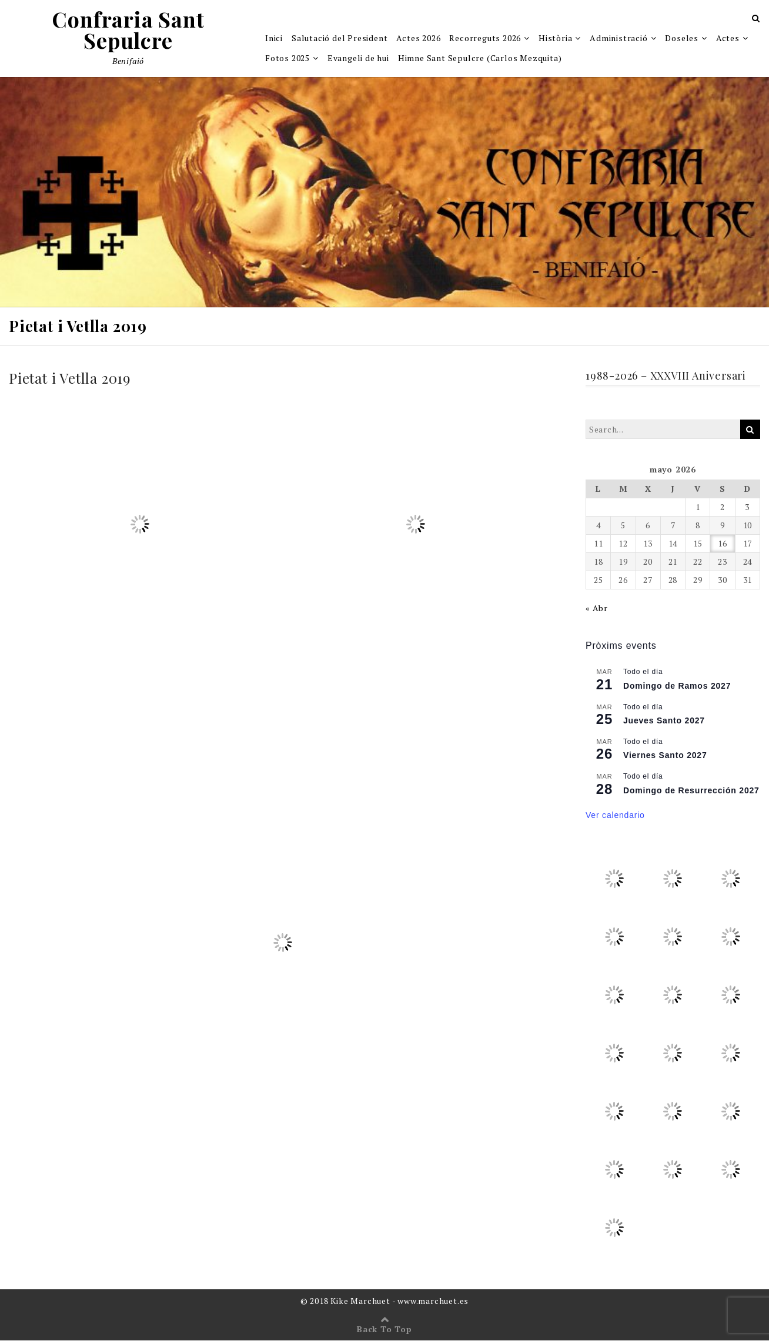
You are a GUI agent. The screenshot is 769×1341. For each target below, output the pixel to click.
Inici (274, 38)
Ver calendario (615, 815)
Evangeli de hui (358, 58)
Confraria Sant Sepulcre (128, 30)
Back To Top (384, 1329)
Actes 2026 (418, 38)
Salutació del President (339, 38)
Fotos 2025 (287, 58)
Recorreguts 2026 (485, 38)
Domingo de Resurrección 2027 (691, 791)
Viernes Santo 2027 (665, 756)
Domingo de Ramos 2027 (677, 686)
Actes (728, 38)
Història (555, 38)
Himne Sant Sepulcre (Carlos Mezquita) (480, 58)
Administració (618, 38)
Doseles (681, 38)
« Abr (597, 609)
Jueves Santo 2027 (664, 721)
